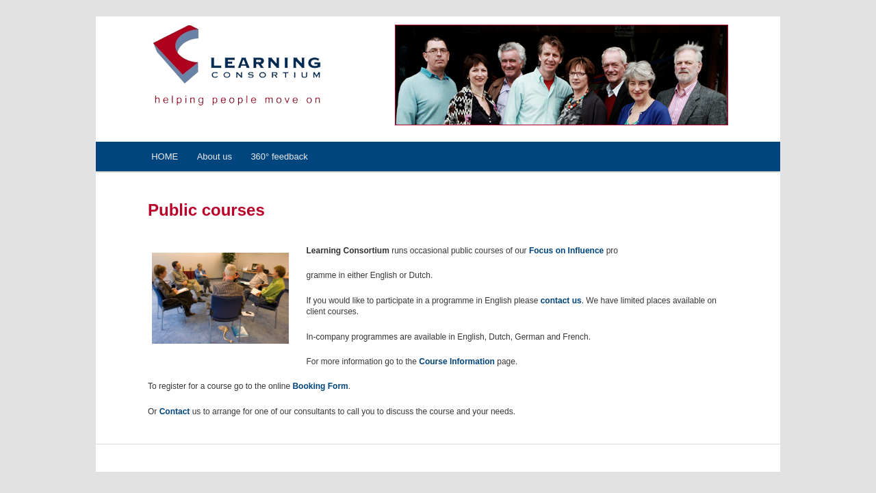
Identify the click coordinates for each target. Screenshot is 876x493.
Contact (174, 411)
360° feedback (278, 156)
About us (214, 156)
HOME (164, 156)
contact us (561, 300)
